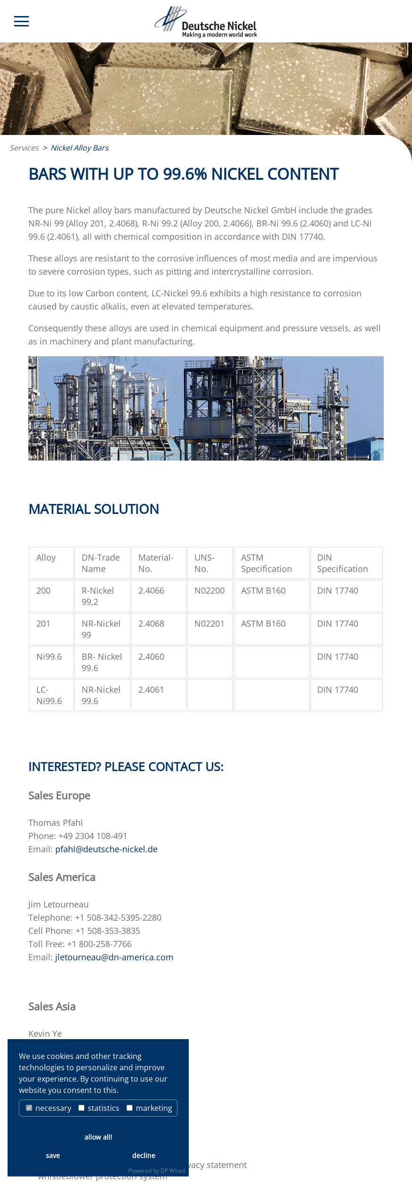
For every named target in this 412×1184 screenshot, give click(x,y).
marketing (149, 1108)
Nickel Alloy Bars (79, 148)
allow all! (98, 1137)
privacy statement (211, 1164)
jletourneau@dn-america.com (114, 957)
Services (24, 148)
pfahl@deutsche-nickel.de (106, 849)
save (53, 1155)
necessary (48, 1108)
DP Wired (172, 1171)
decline (143, 1155)
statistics (98, 1108)
